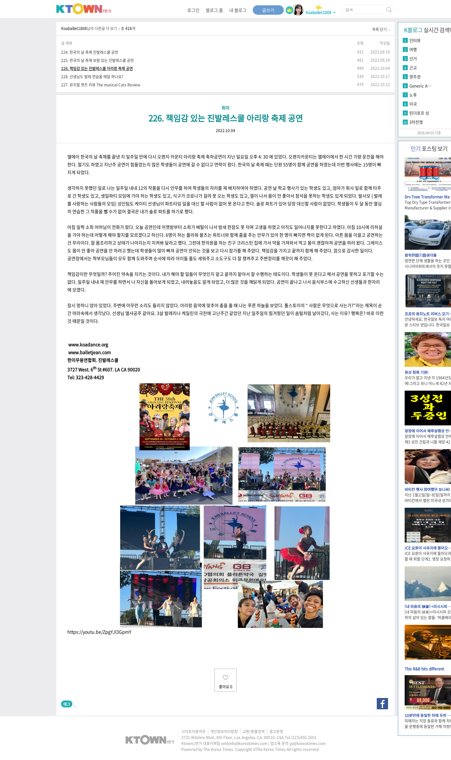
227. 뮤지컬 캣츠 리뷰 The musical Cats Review (100, 84)
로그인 (193, 10)
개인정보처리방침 (224, 731)
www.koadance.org (87, 344)
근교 (413, 67)
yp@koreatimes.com (307, 743)
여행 (413, 49)
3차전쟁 (416, 122)
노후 (413, 95)
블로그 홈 (214, 10)
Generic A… (420, 86)
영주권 (415, 77)
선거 (413, 58)
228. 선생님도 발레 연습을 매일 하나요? (92, 76)
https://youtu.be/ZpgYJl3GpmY (99, 632)
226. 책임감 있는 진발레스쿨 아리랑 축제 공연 (97, 68)
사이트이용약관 (193, 731)
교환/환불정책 (253, 731)
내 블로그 (237, 10)
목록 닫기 (381, 29)
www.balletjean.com (89, 352)
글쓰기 (268, 10)
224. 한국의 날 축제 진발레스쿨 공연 (89, 52)
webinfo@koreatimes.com (244, 743)
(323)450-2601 (304, 737)
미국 (413, 104)
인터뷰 (415, 40)
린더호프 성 (419, 113)
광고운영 (276, 731)
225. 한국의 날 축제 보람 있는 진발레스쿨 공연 (97, 60)
